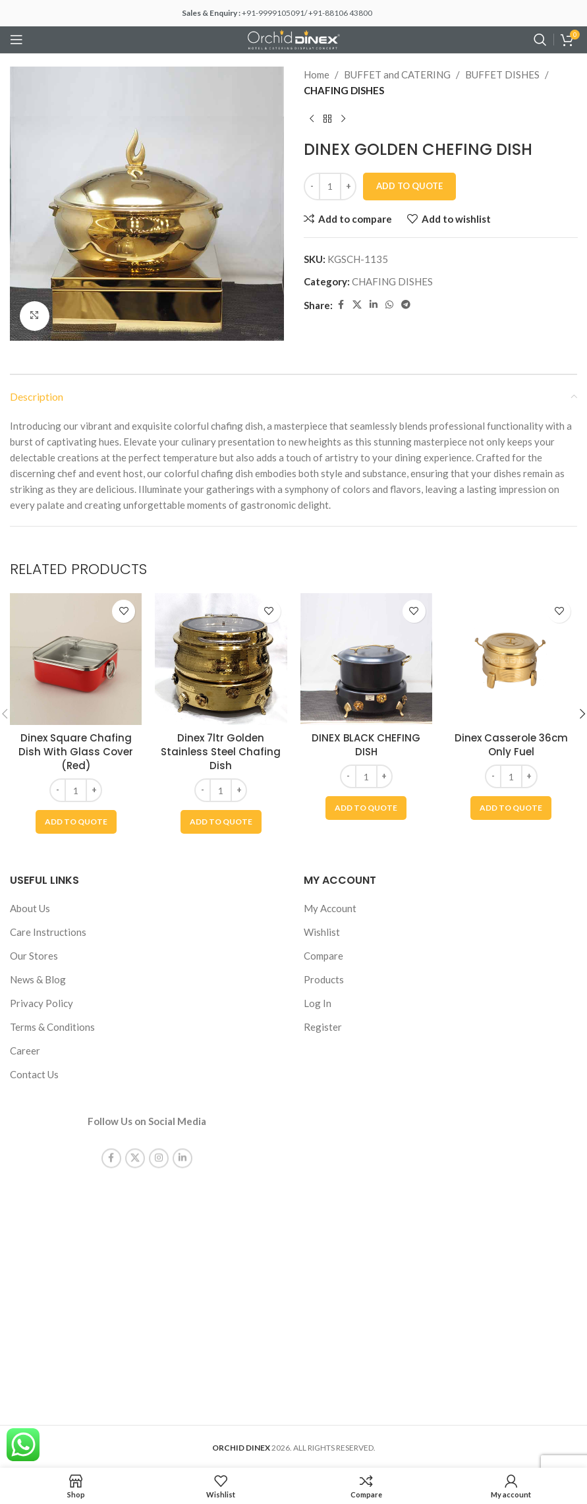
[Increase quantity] (348, 186)
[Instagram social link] (159, 1147)
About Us (30, 908)
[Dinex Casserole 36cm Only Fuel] (511, 659)
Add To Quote (409, 186)
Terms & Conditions (52, 1027)
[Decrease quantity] (312, 186)
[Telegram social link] (405, 305)
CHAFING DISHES (344, 90)
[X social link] (357, 305)
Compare (323, 956)
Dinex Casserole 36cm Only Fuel (511, 745)
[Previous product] (312, 119)
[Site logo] (294, 38)
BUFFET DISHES (502, 74)
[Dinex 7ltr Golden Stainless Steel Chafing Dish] (221, 659)
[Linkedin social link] (373, 305)
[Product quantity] (330, 186)
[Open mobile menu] (16, 39)
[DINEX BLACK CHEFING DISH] (366, 659)
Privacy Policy (41, 1003)
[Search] (540, 39)
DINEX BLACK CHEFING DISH (366, 745)
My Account (330, 908)
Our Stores (34, 956)
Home (316, 74)
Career (25, 1050)
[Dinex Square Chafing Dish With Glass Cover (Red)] (76, 659)
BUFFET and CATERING (397, 74)
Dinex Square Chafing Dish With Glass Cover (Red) (75, 751)
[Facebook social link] (341, 305)
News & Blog (38, 979)
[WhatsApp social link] (389, 305)
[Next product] (343, 119)
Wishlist (322, 932)
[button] (76, 822)
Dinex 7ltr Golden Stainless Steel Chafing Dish (221, 751)
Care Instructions (48, 932)
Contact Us (34, 1074)
